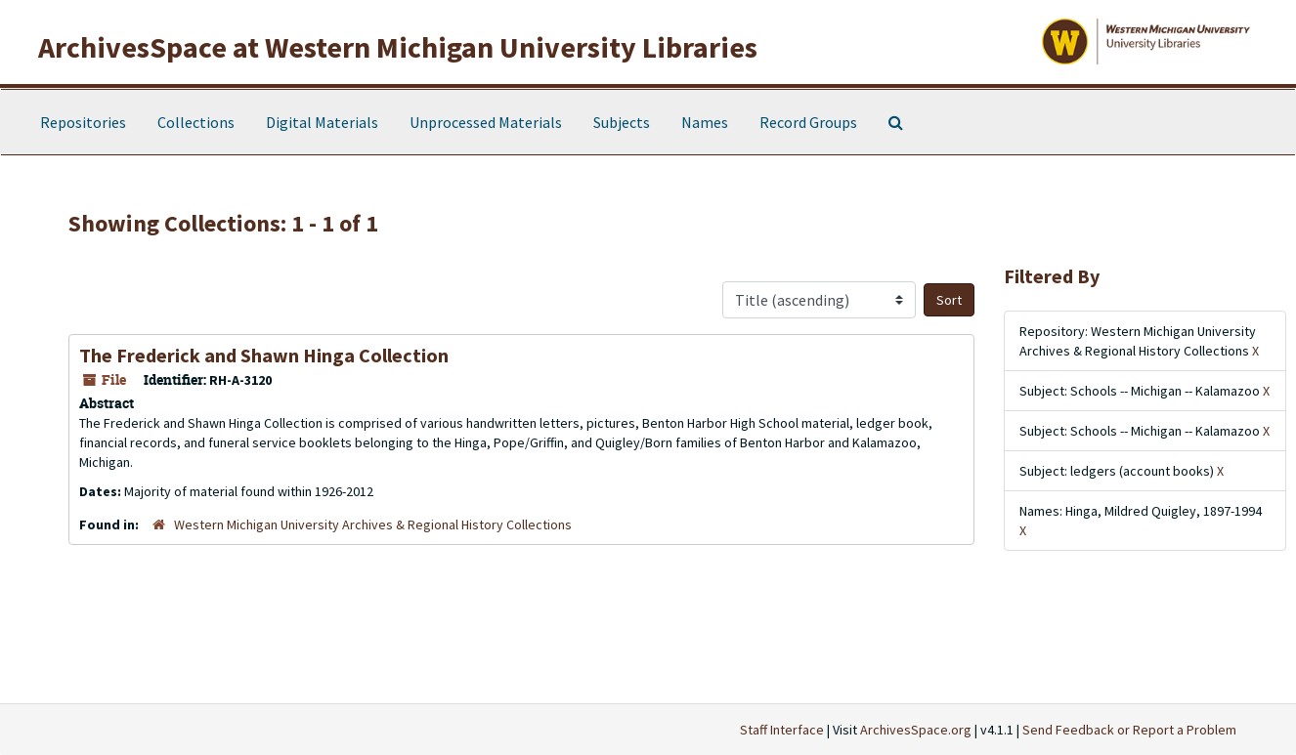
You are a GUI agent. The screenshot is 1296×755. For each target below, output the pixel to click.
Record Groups (808, 122)
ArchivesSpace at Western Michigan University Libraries (397, 46)
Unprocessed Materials (486, 122)
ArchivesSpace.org (916, 729)
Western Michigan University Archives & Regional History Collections (373, 524)
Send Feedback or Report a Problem (1129, 729)
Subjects (621, 122)
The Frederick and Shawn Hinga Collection (264, 355)
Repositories (83, 122)
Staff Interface (782, 729)
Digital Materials (322, 122)
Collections (196, 122)
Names (704, 122)
